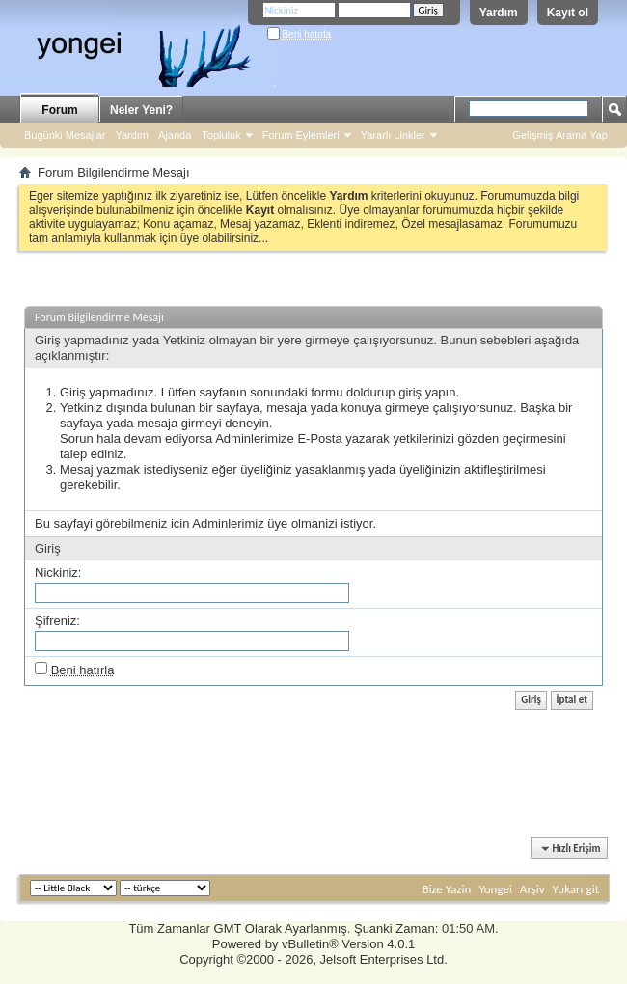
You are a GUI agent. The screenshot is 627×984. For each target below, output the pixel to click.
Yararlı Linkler (393, 135)
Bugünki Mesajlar (64, 135)
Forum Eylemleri (301, 135)
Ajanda (174, 135)
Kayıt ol (567, 12)
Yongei (495, 889)
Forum (59, 110)
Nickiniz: (58, 572)
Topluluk (221, 135)
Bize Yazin (446, 889)
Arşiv (532, 889)
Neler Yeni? (141, 110)
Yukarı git (576, 889)
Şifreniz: (57, 621)
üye (277, 523)
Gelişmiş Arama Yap (560, 135)
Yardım (498, 12)
